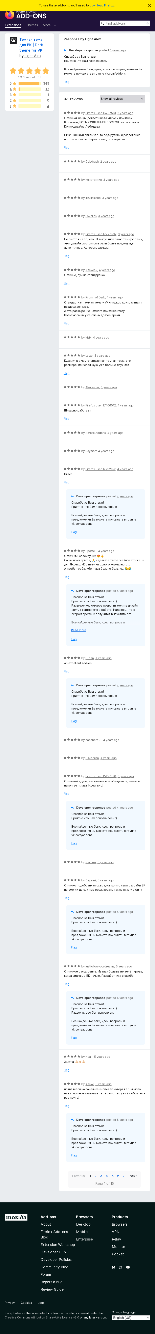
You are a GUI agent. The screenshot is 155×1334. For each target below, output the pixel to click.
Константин (94, 179)
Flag (66, 81)
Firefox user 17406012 (101, 405)
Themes (32, 25)
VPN (115, 1232)
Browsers (120, 1224)
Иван (89, 1056)
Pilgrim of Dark (95, 297)
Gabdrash (92, 161)
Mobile (82, 1232)
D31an (90, 658)
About (46, 1224)
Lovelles (91, 216)
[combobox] (125, 23)
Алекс (90, 1084)
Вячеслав (92, 758)
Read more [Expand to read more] (78, 630)
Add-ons (48, 1217)
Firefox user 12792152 (101, 469)
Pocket (118, 1254)
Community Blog (54, 1267)
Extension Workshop (58, 1245)
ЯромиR (91, 551)
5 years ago (126, 776)
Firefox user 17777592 (101, 234)
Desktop (83, 1224)
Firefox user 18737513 (101, 113)
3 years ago (111, 179)
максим (91, 862)
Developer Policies (56, 1259)
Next (133, 1176)
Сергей (91, 880)
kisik (88, 337)
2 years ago (125, 113)
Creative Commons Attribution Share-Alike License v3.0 (42, 1317)
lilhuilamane (93, 197)
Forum (46, 1274)
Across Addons (96, 432)
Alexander (92, 387)
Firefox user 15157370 (101, 776)
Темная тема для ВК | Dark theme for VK (31, 44)
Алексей (91, 270)
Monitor (118, 1247)
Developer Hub (53, 1252)
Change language (124, 1312)
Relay (116, 1239)
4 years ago (118, 50)
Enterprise (84, 1239)
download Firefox (102, 5)
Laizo (89, 355)
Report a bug (52, 1282)
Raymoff (91, 451)
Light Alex (32, 56)
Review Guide (52, 1289)
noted (43, 1313)
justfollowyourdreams (100, 966)
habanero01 (94, 740)
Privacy (10, 1302)
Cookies (26, 1302)
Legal (41, 1302)
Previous (78, 1176)
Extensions (13, 25)
